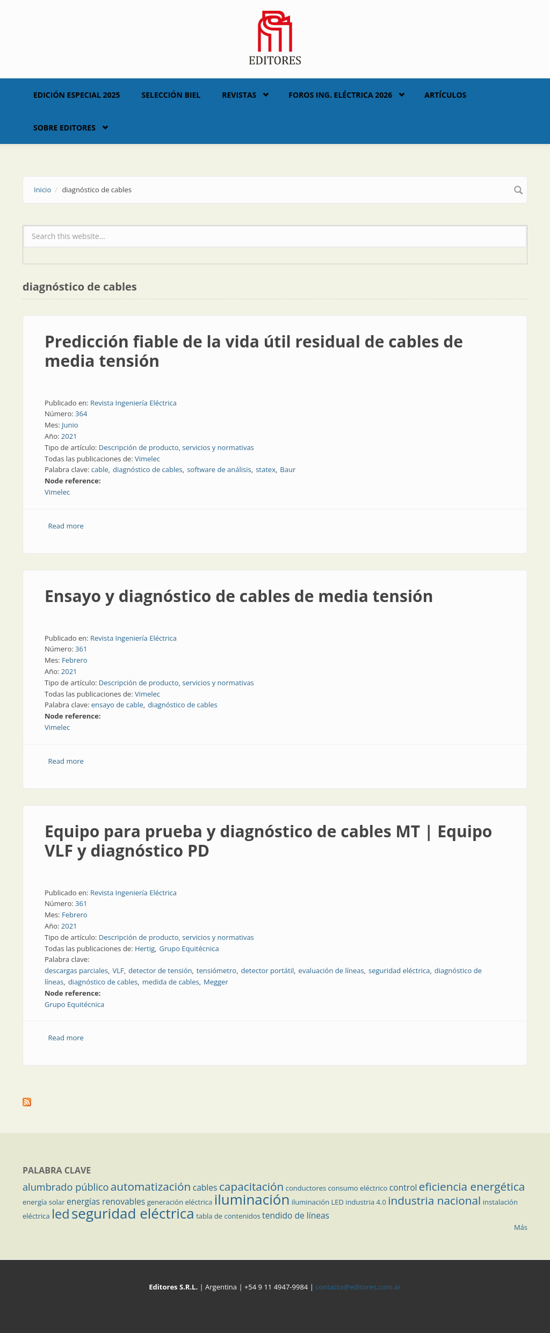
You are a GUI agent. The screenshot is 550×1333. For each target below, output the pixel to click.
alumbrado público (65, 1186)
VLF (118, 970)
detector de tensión (160, 970)
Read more (66, 526)
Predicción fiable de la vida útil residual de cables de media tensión (254, 351)
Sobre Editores (64, 127)
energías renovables (106, 1201)
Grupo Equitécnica (189, 948)
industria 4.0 (365, 1202)
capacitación (251, 1186)
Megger (216, 982)
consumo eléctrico (358, 1188)
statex (266, 469)
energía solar (44, 1202)
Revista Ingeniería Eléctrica (133, 403)
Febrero (75, 660)
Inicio (42, 189)
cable (99, 469)
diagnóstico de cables (148, 469)
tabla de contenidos (228, 1216)
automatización (151, 1186)
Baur (287, 469)
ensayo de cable (117, 704)
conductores (306, 1188)
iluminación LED (318, 1202)
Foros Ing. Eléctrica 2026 (340, 95)
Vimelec (147, 458)
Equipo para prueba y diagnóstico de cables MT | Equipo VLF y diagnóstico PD (268, 840)
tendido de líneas (295, 1215)
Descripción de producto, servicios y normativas (176, 447)
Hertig (145, 948)
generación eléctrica (180, 1202)
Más (520, 1227)
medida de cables (170, 982)
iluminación (252, 1199)
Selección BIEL (171, 95)
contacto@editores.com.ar (358, 1287)
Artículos (445, 95)
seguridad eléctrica (399, 970)
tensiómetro (216, 970)
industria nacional (434, 1200)
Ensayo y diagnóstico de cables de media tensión (239, 596)
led (60, 1213)
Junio (70, 425)
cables (205, 1187)
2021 (69, 436)
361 (81, 649)
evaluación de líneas (331, 970)
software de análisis (219, 469)
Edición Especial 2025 (76, 95)
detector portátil (267, 970)
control (403, 1187)
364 (81, 413)
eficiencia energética (472, 1186)
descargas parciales (76, 970)
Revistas (239, 95)
